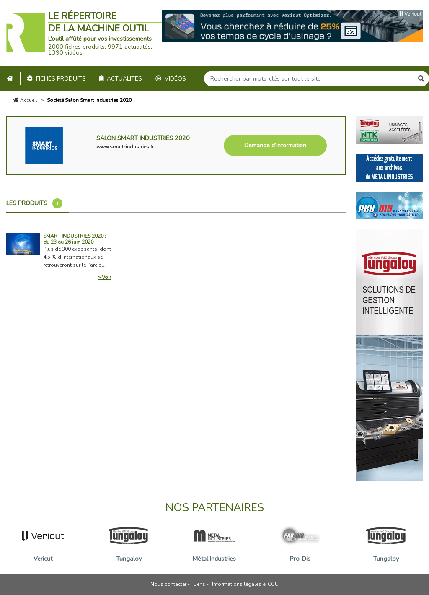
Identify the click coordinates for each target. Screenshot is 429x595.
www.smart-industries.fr (125, 146)
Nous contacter (168, 584)
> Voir (104, 277)
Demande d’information (275, 145)
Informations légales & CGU (245, 584)
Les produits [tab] (34, 203)
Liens (199, 584)
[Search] (308, 78)
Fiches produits (56, 79)
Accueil (25, 100)
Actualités (120, 79)
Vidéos (170, 79)
